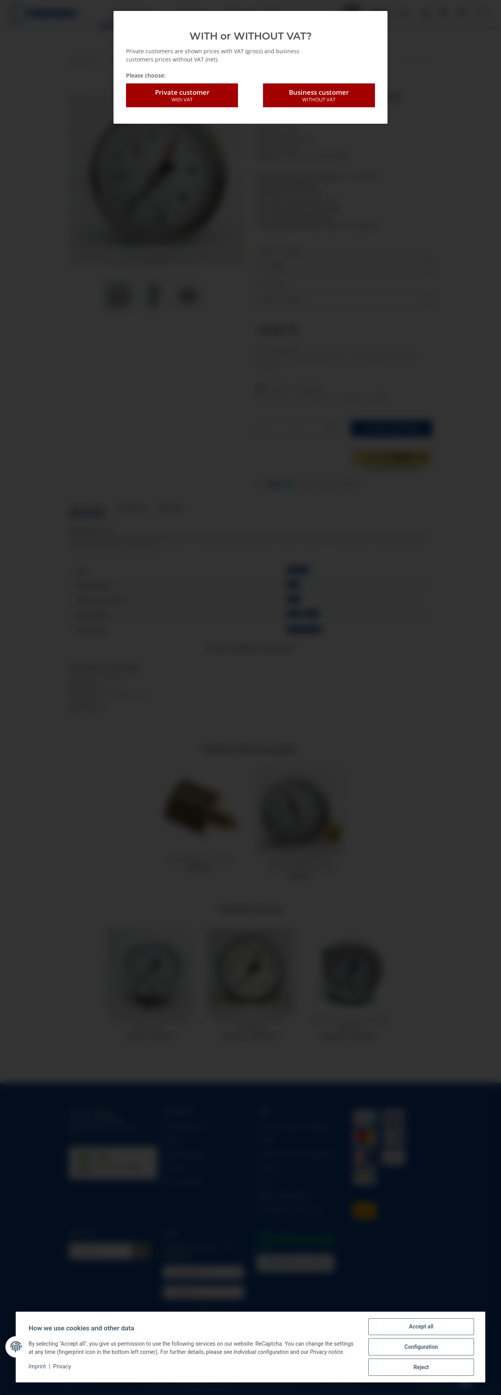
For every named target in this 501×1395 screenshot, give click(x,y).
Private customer (182, 95)
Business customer (319, 95)
